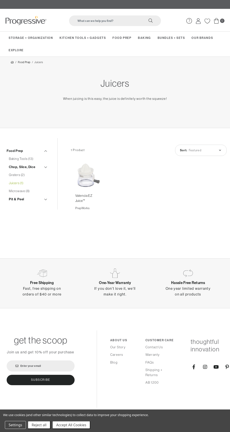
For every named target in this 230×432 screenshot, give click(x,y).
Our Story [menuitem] (118, 347)
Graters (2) (17, 176)
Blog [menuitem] (114, 362)
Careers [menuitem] (116, 354)
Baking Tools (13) (21, 160)
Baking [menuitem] (144, 38)
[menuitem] (189, 21)
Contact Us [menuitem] (154, 347)
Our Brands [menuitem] (202, 38)
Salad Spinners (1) (22, 208)
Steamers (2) (18, 216)
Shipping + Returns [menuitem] (153, 372)
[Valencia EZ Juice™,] (88, 176)
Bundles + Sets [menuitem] (171, 38)
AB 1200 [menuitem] (152, 382)
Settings (15, 425)
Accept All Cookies (71, 425)
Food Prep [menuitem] (121, 38)
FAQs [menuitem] (149, 362)
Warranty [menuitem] (152, 354)
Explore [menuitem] (16, 50)
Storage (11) (17, 224)
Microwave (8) (19, 192)
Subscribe (40, 379)
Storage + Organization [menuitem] (31, 38)
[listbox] (205, 151)
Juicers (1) (16, 184)
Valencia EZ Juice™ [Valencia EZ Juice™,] (84, 199)
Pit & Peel (16, 200)
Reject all (39, 425)
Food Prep (24, 63)
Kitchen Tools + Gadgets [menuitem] (83, 38)
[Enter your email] (41, 365)
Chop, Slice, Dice (22, 168)
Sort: (183, 151)
